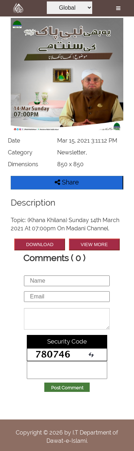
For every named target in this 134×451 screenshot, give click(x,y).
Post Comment (67, 387)
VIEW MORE (94, 244)
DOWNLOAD (40, 244)
